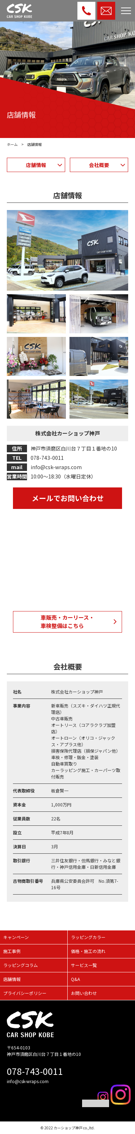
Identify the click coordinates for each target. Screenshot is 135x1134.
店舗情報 (36, 164)
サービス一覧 (84, 965)
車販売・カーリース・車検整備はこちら (67, 621)
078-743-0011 (35, 1070)
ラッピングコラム (20, 965)
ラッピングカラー (88, 937)
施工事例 (12, 951)
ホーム (12, 144)
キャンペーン (16, 937)
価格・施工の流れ (88, 951)
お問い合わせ (84, 993)
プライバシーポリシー (24, 993)
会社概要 (99, 164)
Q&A (75, 979)
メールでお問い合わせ (68, 498)
